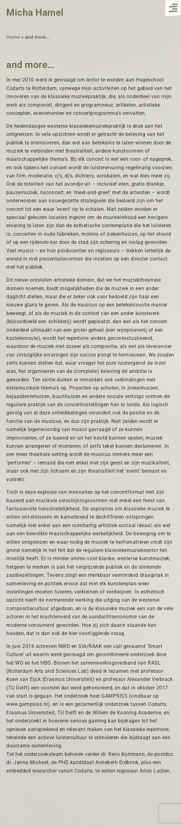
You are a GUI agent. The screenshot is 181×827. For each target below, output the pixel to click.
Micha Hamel (35, 12)
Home (13, 37)
